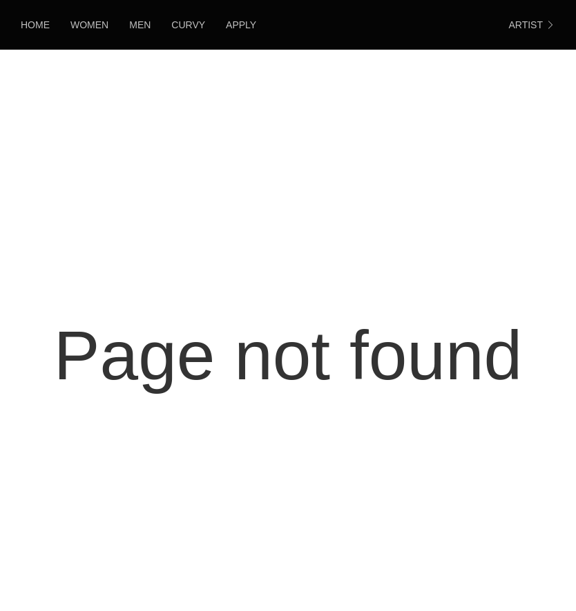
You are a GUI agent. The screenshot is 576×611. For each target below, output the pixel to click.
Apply (241, 24)
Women (89, 24)
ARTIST (531, 24)
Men (140, 24)
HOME (35, 24)
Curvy (188, 24)
